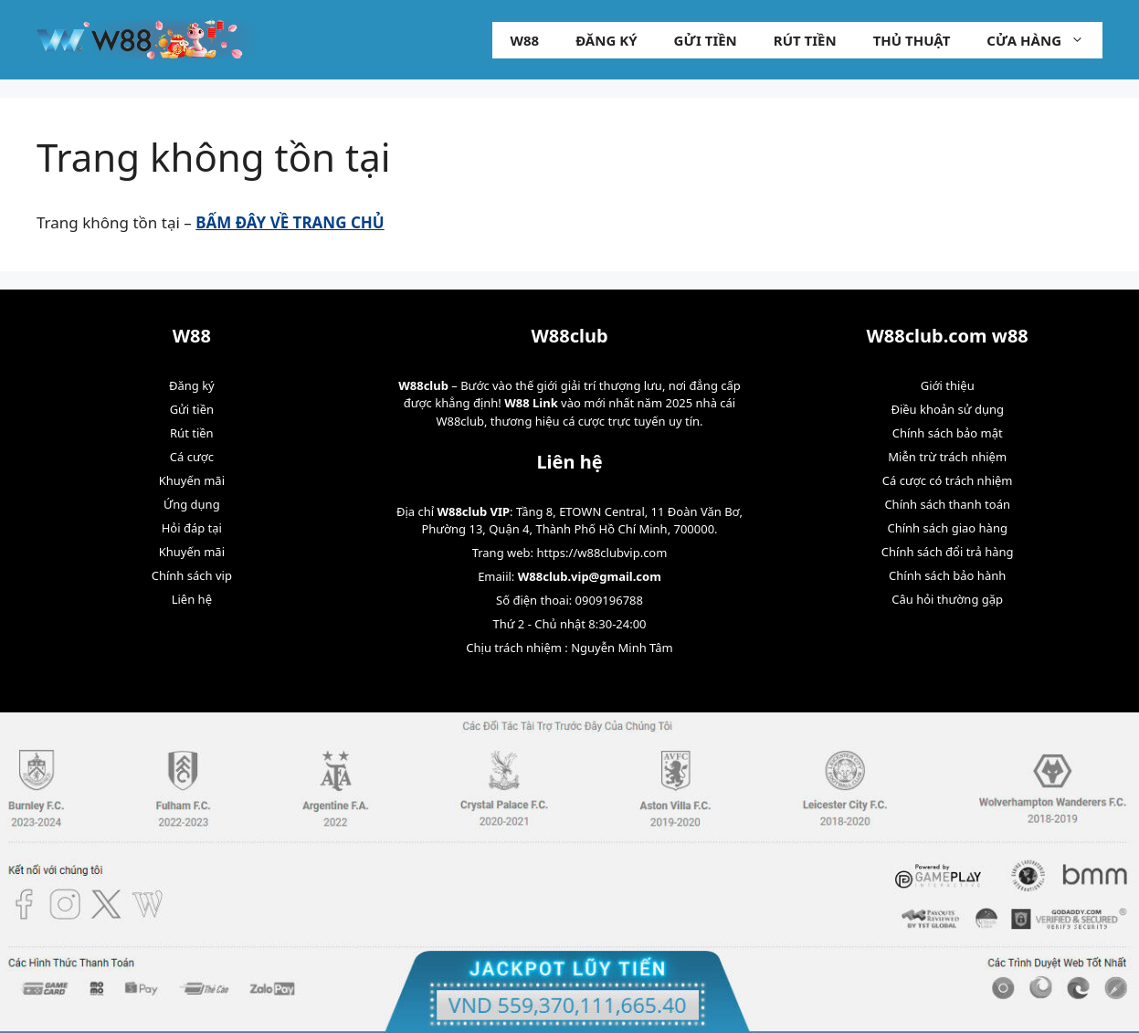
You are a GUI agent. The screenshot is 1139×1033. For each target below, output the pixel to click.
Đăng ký (606, 40)
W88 (525, 40)
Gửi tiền (705, 40)
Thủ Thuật (912, 40)
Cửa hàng (1044, 40)
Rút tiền (805, 40)
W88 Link (531, 403)
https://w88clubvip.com (601, 552)
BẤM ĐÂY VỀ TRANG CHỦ (289, 222)
